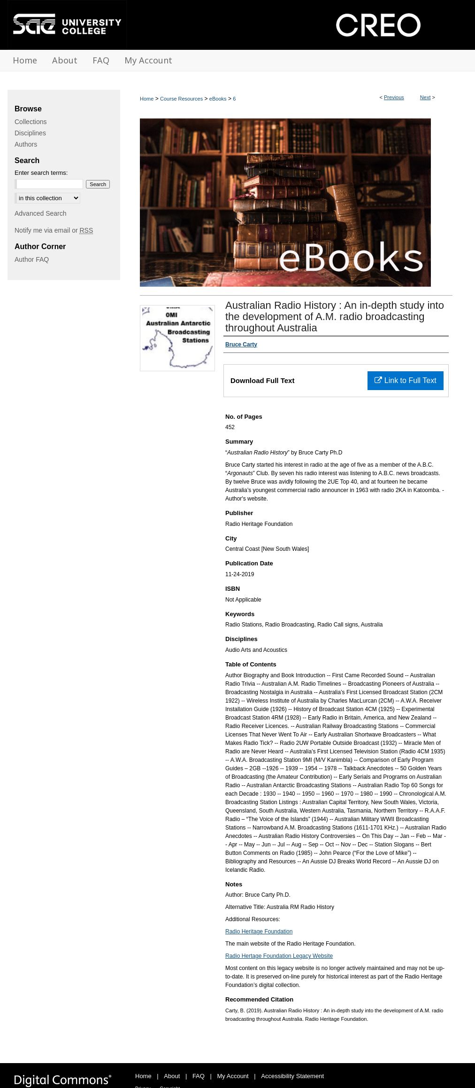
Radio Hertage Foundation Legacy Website (279, 956)
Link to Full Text (405, 380)
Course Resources (181, 99)
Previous (394, 97)
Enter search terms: (41, 172)
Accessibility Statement (292, 1076)
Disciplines (30, 133)
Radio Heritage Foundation (258, 931)
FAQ (198, 1076)
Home (146, 99)
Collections (30, 121)
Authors (26, 144)
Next (425, 97)
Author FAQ (32, 259)
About (172, 1076)
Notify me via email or (54, 230)
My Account (233, 1076)
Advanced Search (41, 213)
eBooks (218, 99)
